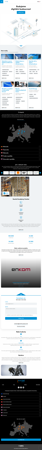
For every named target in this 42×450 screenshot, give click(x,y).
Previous (2, 173)
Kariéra (25, 384)
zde (32, 315)
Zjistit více (21, 12)
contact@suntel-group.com (21, 323)
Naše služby (38, 384)
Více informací (20, 119)
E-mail (21, 303)
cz (37, 1)
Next (40, 173)
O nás (3, 384)
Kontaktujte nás (21, 439)
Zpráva (21, 310)
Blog (14, 384)
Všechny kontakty (21, 326)
